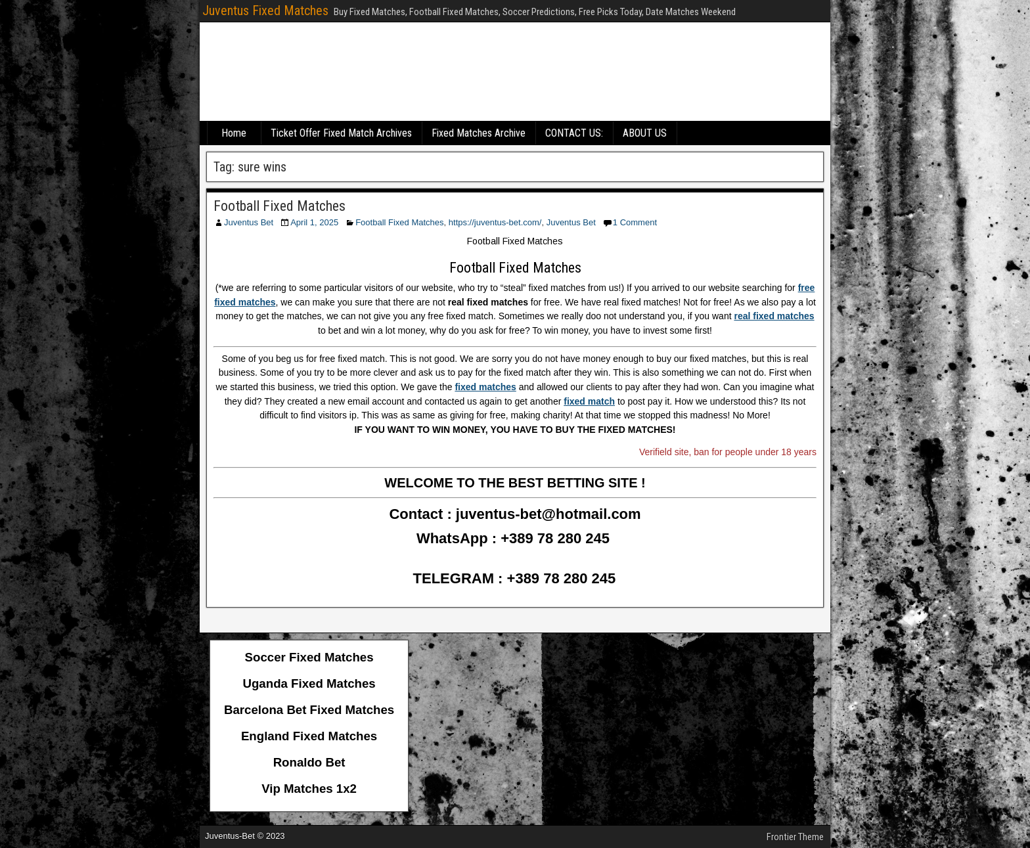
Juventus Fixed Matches (265, 10)
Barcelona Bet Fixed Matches (309, 710)
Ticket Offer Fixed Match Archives (341, 133)
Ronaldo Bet (309, 762)
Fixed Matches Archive (479, 133)
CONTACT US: (574, 133)
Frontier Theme (795, 837)
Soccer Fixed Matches (309, 657)
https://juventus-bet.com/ (495, 222)
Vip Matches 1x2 (309, 788)
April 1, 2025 (314, 222)
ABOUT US (645, 133)
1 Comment (635, 222)
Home (233, 133)
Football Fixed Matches (279, 206)
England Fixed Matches (309, 736)
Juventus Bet (248, 222)
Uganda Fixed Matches (309, 683)
